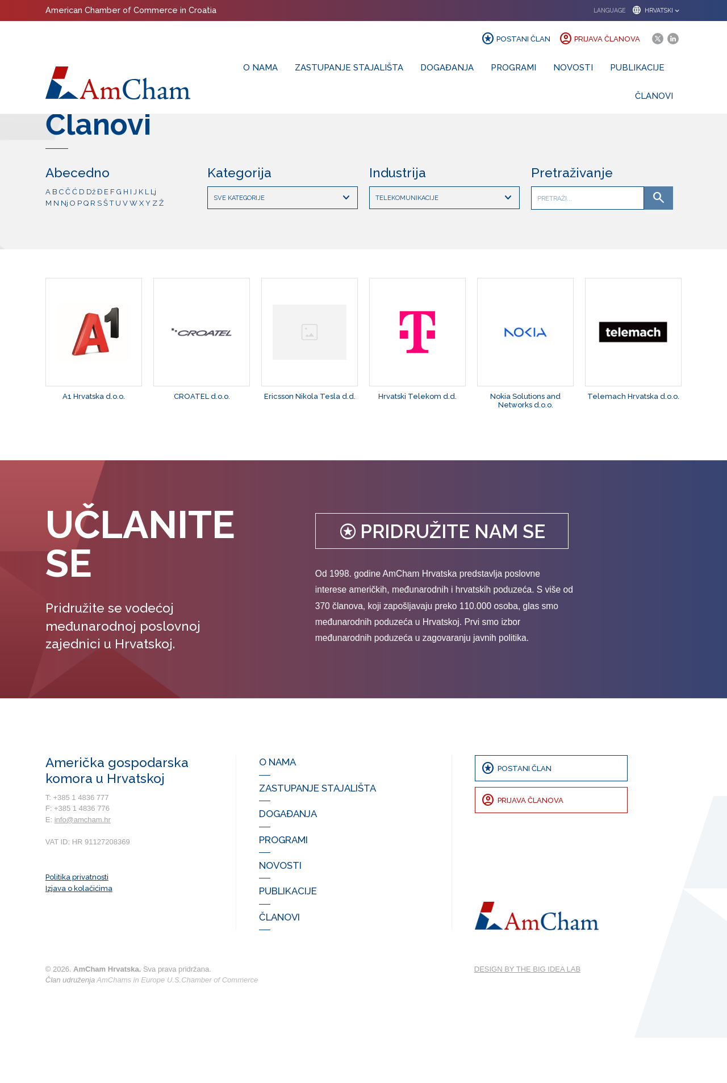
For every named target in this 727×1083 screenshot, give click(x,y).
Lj (153, 238)
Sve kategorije (284, 244)
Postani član (515, 38)
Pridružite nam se (442, 578)
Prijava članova (599, 38)
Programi (513, 67)
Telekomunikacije (445, 244)
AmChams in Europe (131, 1026)
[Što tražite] (587, 244)
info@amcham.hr (83, 865)
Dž (90, 238)
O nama (260, 67)
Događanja (447, 67)
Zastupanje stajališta (349, 67)
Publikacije (637, 67)
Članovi (654, 96)
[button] (634, 10)
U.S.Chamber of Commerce (212, 1026)
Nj (64, 248)
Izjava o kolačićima (78, 934)
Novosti (573, 67)
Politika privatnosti (76, 923)
